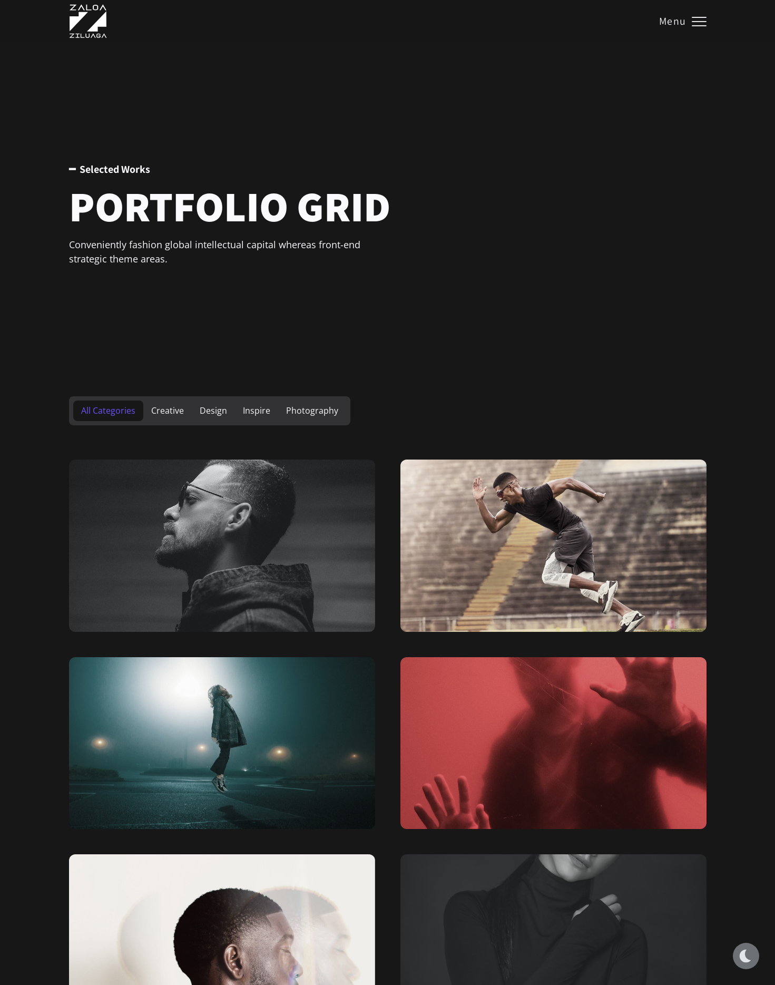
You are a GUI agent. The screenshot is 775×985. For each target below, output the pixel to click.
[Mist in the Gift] (553, 546)
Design (213, 410)
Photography (312, 410)
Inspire (256, 410)
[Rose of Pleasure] (553, 743)
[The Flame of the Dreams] (222, 743)
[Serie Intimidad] (222, 546)
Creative (167, 410)
